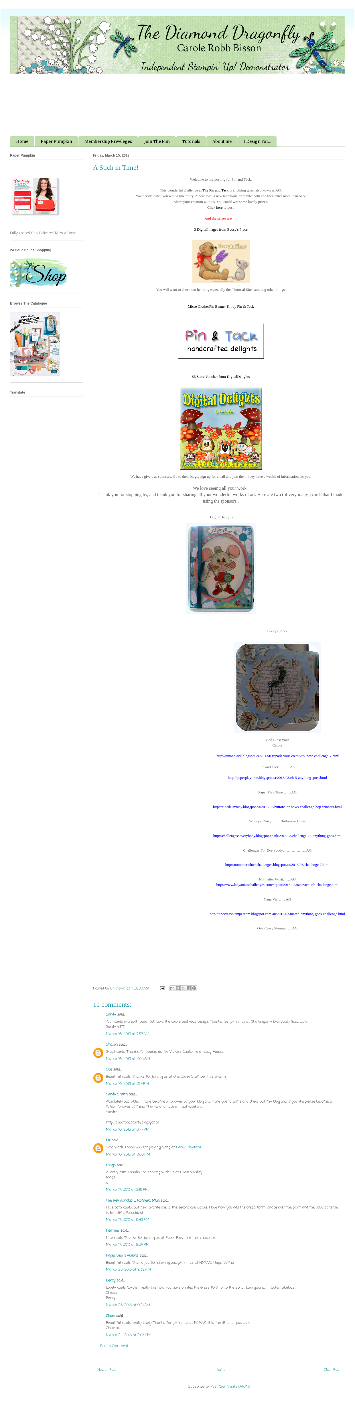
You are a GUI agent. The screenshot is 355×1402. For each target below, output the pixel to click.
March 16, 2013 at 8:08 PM (128, 1154)
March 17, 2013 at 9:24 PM (127, 1244)
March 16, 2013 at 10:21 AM (128, 1059)
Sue (109, 1069)
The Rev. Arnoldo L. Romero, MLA (132, 1200)
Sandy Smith (117, 1094)
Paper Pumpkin (56, 141)
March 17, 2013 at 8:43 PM (127, 1220)
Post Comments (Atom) (230, 1386)
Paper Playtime (189, 1147)
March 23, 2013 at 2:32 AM (128, 1269)
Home (22, 141)
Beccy (110, 1280)
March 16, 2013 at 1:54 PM (127, 1084)
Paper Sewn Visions (122, 1255)
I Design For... (257, 141)
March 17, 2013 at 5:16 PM (127, 1189)
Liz (108, 1140)
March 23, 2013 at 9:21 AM (128, 1305)
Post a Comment (114, 1346)
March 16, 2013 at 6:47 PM (127, 1129)
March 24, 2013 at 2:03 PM (128, 1335)
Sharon (112, 1044)
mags (111, 1165)
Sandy (111, 1014)
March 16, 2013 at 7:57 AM (127, 1034)
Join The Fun (157, 141)
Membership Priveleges (108, 141)
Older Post (332, 1370)
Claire (110, 1316)
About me (222, 141)
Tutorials (191, 141)
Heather (112, 1230)
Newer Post (107, 1370)
